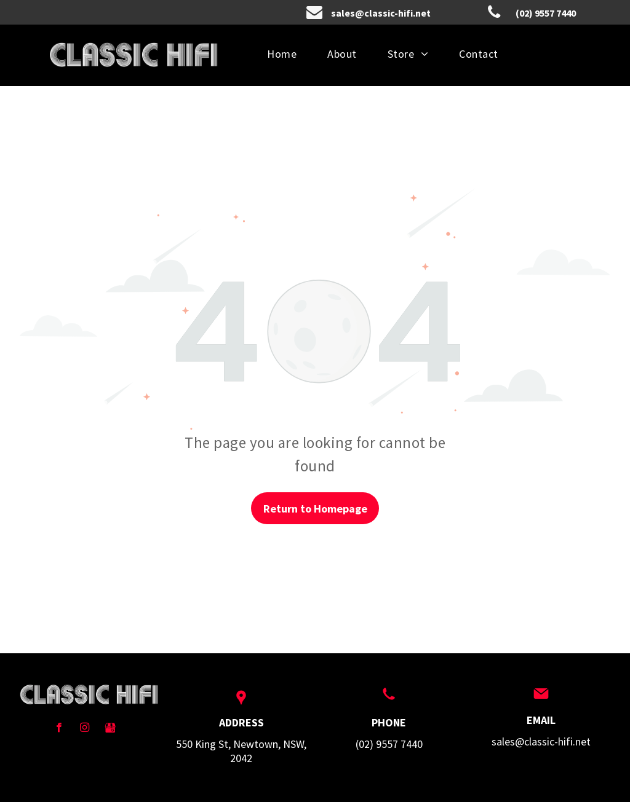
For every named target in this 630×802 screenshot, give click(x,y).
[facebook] (59, 728)
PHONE (389, 722)
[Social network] (110, 728)
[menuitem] (282, 54)
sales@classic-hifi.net (541, 741)
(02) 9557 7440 (389, 744)
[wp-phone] (389, 700)
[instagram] (85, 728)
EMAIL (541, 720)
